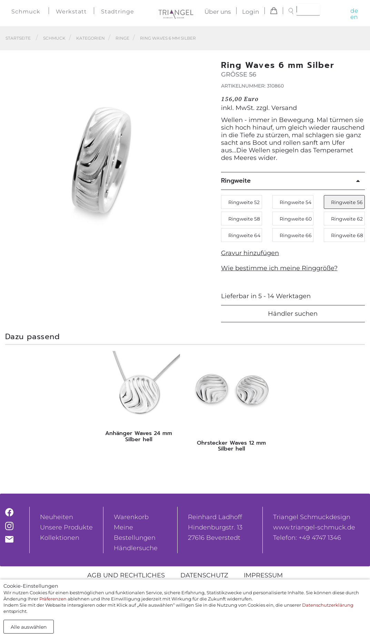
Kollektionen (59, 538)
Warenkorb (131, 517)
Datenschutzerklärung (327, 605)
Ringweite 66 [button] (296, 235)
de (354, 10)
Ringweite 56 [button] (347, 202)
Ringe (122, 38)
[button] (203, 162)
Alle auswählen (29, 627)
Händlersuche (136, 548)
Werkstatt (71, 11)
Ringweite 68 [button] (347, 235)
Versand (284, 108)
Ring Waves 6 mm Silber (168, 38)
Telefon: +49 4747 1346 (307, 538)
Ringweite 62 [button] (347, 219)
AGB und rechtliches (126, 575)
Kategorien (90, 38)
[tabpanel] (138, 398)
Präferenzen (53, 598)
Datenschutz (204, 575)
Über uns (217, 11)
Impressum (263, 575)
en (354, 16)
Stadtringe (117, 11)
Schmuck (25, 11)
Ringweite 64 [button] (244, 235)
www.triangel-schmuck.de (314, 527)
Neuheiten (56, 517)
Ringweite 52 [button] (244, 202)
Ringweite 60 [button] (296, 219)
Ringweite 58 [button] (244, 219)
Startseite (18, 38)
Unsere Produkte (66, 527)
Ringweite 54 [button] (295, 202)
